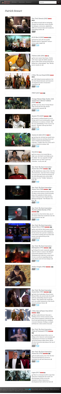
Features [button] (28, 2)
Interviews (22, 2)
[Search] (48, 2)
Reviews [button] (14, 2)
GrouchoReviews (5, 2)
